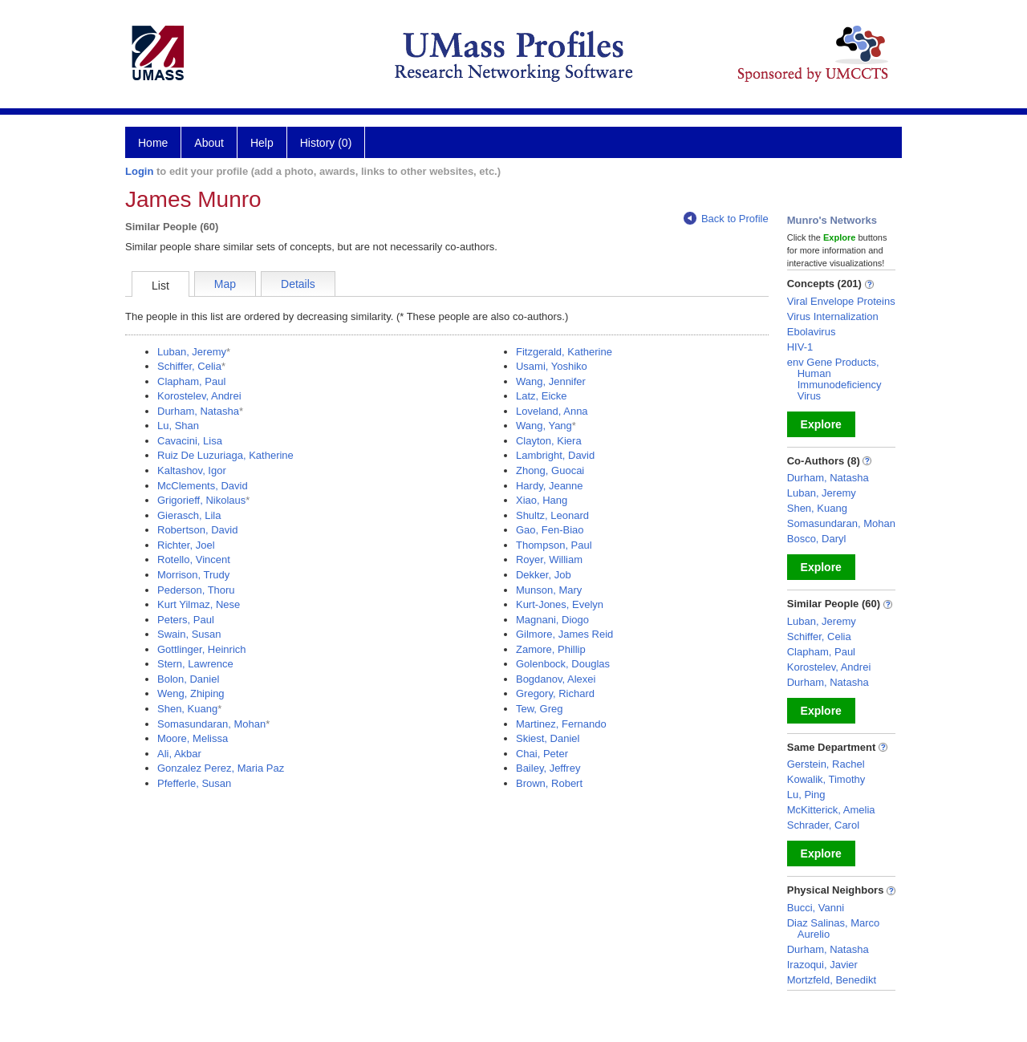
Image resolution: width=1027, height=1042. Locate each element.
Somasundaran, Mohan (211, 724)
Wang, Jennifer (551, 381)
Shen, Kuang (187, 709)
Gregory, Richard (555, 693)
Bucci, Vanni (815, 908)
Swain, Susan (189, 634)
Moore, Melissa (192, 738)
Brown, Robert (549, 783)
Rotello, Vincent (193, 559)
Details (298, 284)
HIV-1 (800, 347)
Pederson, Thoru (196, 590)
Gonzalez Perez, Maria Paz (220, 768)
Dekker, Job (543, 575)
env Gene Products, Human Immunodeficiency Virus (834, 379)
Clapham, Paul (191, 381)
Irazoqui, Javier (822, 965)
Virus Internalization (833, 316)
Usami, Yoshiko (551, 366)
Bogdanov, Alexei (556, 679)
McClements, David (202, 486)
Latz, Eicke (541, 396)
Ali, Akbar (179, 754)
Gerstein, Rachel (826, 764)
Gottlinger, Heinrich (201, 649)
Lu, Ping (806, 795)
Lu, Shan (178, 426)
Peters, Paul (185, 620)
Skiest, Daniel (547, 738)
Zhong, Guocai (550, 470)
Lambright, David (555, 455)
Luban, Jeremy (191, 352)
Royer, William (549, 559)
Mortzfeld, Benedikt (831, 980)
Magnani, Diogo (552, 620)
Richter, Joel (186, 545)
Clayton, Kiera (549, 441)
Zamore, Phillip (551, 649)
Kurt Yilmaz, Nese (198, 604)
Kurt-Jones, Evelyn (559, 604)
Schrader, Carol (823, 825)
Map (225, 284)
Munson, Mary (549, 590)
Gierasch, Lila (189, 515)
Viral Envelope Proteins (841, 301)
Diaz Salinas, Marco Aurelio (833, 928)
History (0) (326, 142)
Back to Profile (726, 219)
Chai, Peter (542, 754)
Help (262, 142)
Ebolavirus (811, 332)
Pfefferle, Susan (194, 783)
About (209, 142)
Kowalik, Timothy (826, 779)
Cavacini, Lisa (189, 441)
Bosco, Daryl (816, 539)
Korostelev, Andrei (199, 396)
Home (153, 142)
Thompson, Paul (554, 545)
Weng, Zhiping (191, 693)
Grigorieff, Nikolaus (201, 500)
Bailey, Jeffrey (548, 768)
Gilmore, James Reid (564, 634)
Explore (821, 424)
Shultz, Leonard (552, 515)
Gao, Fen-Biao (550, 530)
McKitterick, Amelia (831, 810)
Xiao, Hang (541, 500)
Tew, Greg (539, 709)
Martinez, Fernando (561, 724)
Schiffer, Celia (189, 366)
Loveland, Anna (552, 411)
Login (139, 171)
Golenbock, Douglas (563, 664)
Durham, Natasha (198, 411)
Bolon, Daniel (188, 679)
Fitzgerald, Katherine (564, 352)
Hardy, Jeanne (549, 486)
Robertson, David (197, 530)
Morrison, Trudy (193, 575)
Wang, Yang (544, 426)
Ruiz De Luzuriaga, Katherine (225, 455)
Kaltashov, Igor (191, 470)
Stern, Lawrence (195, 664)
